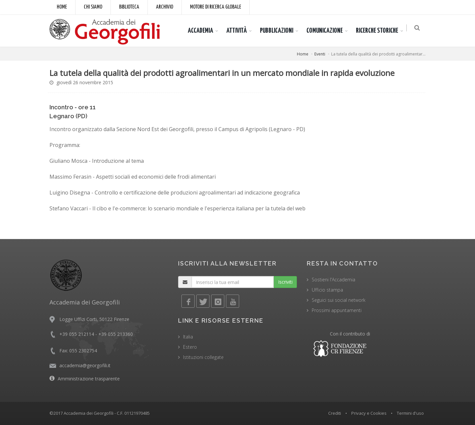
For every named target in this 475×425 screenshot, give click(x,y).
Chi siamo (93, 7)
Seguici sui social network (338, 300)
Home (62, 7)
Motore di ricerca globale (215, 7)
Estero (190, 347)
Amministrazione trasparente (89, 378)
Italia (188, 337)
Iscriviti (285, 282)
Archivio (164, 7)
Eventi (319, 54)
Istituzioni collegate (203, 357)
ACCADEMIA (202, 30)
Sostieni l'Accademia (333, 279)
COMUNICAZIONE (326, 30)
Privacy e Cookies (369, 413)
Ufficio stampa (327, 290)
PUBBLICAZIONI (278, 30)
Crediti (334, 413)
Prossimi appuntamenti (337, 310)
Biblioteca (129, 7)
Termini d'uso (410, 413)
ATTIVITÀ (238, 30)
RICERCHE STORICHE (379, 30)
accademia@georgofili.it (85, 365)
